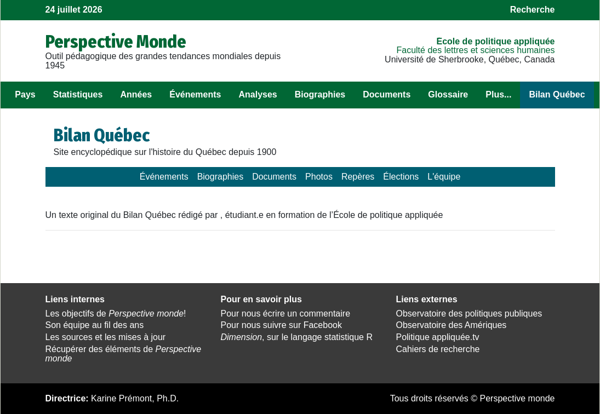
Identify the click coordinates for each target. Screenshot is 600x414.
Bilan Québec (557, 94)
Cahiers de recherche (437, 349)
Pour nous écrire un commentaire (285, 313)
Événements (195, 94)
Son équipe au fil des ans (94, 325)
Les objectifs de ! (115, 313)
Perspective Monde (115, 41)
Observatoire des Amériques (451, 325)
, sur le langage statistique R (296, 337)
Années (136, 94)
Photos (319, 176)
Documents (386, 94)
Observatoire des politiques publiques (469, 313)
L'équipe (443, 176)
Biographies (320, 94)
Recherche (532, 9)
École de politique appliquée (495, 41)
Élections (401, 176)
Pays (25, 94)
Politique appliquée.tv (437, 337)
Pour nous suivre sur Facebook (280, 325)
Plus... (498, 94)
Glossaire (448, 94)
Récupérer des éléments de (123, 353)
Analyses (257, 94)
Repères (357, 176)
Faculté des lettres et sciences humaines (475, 50)
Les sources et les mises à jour (105, 337)
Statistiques (78, 94)
